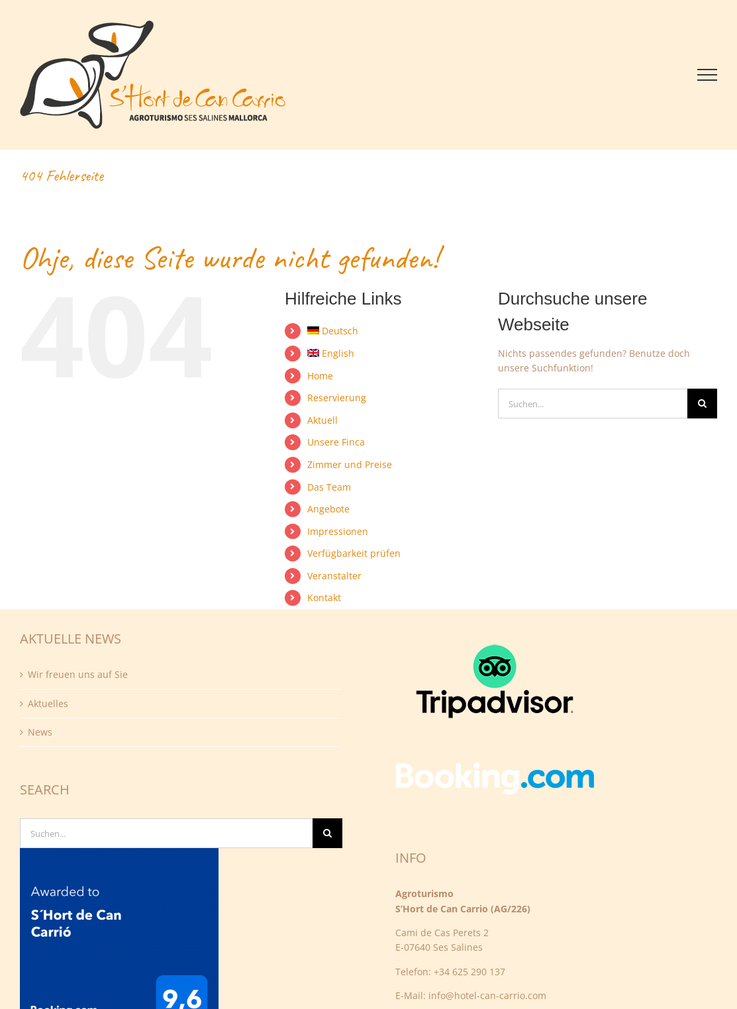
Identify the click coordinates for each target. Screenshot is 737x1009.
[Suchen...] (592, 403)
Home (320, 375)
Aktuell (322, 420)
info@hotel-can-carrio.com (487, 995)
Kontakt (324, 597)
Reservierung (336, 397)
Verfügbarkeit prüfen (354, 553)
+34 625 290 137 (469, 971)
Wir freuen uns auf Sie (78, 674)
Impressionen (337, 531)
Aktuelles (48, 703)
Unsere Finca (336, 442)
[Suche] (702, 403)
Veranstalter (334, 575)
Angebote (328, 509)
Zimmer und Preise (349, 464)
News (40, 732)
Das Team (329, 487)
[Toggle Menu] (707, 75)
